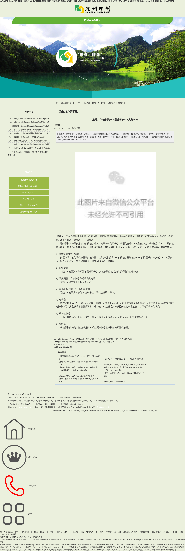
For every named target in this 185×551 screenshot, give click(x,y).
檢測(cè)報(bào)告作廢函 (115, 381)
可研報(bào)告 (28, 199)
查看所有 (59, 344)
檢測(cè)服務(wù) (29, 180)
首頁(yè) (73, 103)
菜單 (16, 514)
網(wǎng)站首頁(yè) (92, 20)
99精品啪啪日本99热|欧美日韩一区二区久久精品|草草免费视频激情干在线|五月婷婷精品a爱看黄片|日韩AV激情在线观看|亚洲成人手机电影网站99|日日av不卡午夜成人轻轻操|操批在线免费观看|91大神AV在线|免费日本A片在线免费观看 (87, 1)
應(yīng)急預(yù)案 (29, 212)
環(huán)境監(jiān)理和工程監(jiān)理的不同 (76, 376)
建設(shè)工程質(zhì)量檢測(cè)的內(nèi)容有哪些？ (125, 364)
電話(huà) (18, 485)
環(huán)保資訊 (84, 103)
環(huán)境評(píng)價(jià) (29, 186)
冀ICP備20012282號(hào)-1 (147, 410)
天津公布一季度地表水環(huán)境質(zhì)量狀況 (124, 359)
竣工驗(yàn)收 (28, 192)
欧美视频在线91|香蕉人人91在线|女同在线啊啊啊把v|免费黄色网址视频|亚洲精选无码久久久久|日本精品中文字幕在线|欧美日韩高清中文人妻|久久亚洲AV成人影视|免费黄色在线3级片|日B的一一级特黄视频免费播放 (90, 550)
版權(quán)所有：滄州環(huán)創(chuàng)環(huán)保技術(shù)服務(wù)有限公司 (84, 410)
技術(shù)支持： (126, 410)
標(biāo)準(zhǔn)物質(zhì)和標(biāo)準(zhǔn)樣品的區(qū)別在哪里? (88, 342)
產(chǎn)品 (18, 457)
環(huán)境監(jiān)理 (29, 205)
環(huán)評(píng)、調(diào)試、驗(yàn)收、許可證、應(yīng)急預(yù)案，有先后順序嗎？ (97, 339)
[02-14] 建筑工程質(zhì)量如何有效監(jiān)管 (27, 137)
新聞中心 (29, 112)
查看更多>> (12, 155)
